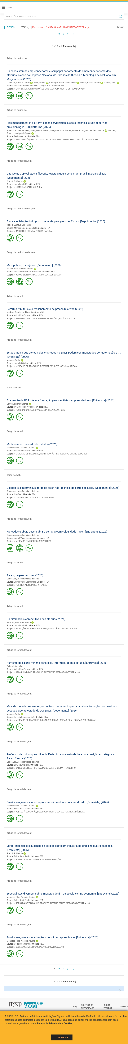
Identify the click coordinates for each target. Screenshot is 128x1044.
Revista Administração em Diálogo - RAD (32, 85)
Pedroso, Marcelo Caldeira (19, 622)
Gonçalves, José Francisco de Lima (23, 491)
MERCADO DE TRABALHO (27, 366)
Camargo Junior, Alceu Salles (62, 82)
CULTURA (37, 187)
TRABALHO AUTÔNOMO (44, 672)
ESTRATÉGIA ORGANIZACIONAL (61, 139)
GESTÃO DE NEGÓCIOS (87, 139)
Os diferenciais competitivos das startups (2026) (36, 619)
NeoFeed (18, 494)
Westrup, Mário (38, 312)
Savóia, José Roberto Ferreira (20, 268)
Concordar (62, 1037)
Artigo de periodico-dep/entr (21, 208)
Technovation (20, 136)
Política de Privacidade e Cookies (54, 1023)
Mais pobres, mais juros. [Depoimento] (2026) (34, 265)
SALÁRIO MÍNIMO (24, 672)
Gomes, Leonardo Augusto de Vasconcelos (84, 130)
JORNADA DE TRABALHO (27, 903)
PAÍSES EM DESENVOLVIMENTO (52, 89)
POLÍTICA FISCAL (67, 318)
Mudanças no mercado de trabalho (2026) (32, 444)
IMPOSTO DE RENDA (25, 231)
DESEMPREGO (46, 366)
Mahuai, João (110, 82)
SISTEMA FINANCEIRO (33, 275)
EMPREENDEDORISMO (26, 89)
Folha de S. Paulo (22, 808)
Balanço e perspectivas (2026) (25, 575)
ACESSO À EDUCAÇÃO (26, 812)
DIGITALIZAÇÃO (37, 139)
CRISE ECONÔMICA (32, 859)
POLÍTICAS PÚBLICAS (75, 812)
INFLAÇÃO (42, 585)
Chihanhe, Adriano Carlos (18, 82)
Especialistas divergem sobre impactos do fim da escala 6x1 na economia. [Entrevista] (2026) (63, 893)
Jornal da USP (20, 184)
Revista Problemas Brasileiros (27, 271)
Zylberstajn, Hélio (14, 666)
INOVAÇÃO (38, 410)
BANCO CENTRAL (24, 768)
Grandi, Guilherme (15, 181)
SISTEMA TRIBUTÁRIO (48, 318)
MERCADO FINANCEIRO (43, 497)
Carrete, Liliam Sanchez (17, 404)
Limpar (120, 27)
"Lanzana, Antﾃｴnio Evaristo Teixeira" (68, 27)
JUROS (19, 275)
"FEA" (25, 27)
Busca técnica (107, 1007)
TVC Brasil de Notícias (24, 407)
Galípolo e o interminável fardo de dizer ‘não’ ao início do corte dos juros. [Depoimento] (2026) (63, 487)
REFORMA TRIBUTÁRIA (26, 318)
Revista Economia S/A (24, 717)
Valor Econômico (22, 315)
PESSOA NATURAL (44, 231)
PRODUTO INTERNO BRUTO (52, 903)
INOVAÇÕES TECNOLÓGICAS (53, 720)
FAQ (75, 1006)
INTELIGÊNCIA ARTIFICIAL (66, 366)
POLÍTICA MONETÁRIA (26, 585)
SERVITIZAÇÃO (23, 139)
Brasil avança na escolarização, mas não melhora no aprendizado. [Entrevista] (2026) (58, 802)
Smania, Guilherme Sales (18, 130)
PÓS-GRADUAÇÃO (24, 410)
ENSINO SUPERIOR (78, 454)
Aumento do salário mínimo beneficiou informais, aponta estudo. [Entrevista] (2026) (57, 662)
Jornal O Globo (21, 363)
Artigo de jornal (15, 296)
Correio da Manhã (22, 944)
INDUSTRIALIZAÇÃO (51, 859)
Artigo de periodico (17, 58)
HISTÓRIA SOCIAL (24, 187)
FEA (62, 85)
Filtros (10, 27)
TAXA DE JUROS (23, 497)
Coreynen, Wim (57, 130)
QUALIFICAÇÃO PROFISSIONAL (54, 454)
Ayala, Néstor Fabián (39, 130)
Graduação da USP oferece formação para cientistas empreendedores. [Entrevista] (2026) (60, 400)
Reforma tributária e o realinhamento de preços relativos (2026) (45, 308)
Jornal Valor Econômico (25, 538)
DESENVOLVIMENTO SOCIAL (50, 812)
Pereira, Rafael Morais (90, 82)
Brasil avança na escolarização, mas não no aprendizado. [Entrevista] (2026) (52, 937)
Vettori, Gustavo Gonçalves (19, 225)
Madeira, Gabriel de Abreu (18, 312)
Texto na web (14, 387)
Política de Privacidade (87, 1007)
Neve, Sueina (39, 82)
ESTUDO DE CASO (76, 89)
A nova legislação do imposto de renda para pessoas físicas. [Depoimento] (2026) (56, 221)
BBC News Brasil (21, 765)
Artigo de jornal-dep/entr (19, 160)
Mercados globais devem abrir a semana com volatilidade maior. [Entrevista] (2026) (57, 531)
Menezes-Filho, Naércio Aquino (21, 447)
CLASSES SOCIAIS (53, 275)
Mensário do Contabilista (25, 228)
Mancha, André (13, 360)
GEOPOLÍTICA (44, 541)
